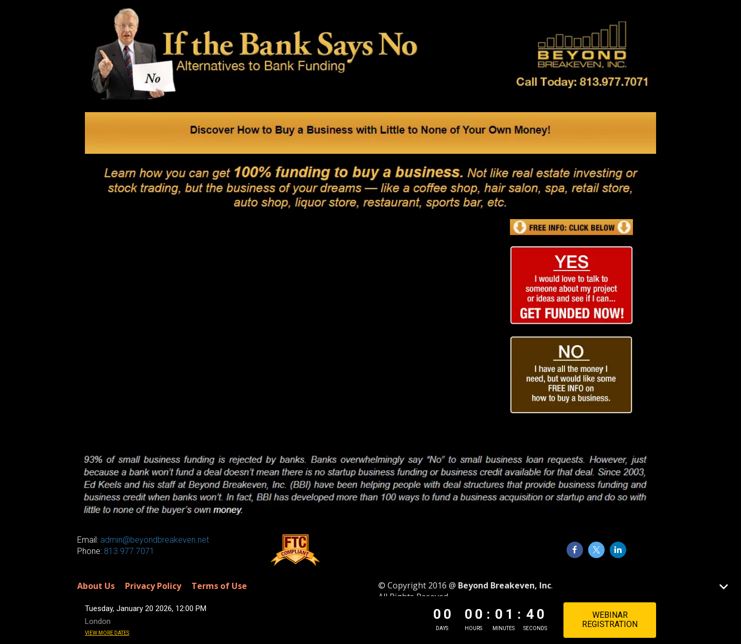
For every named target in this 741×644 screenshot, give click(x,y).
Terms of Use (219, 586)
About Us (96, 586)
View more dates (107, 633)
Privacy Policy (153, 586)
